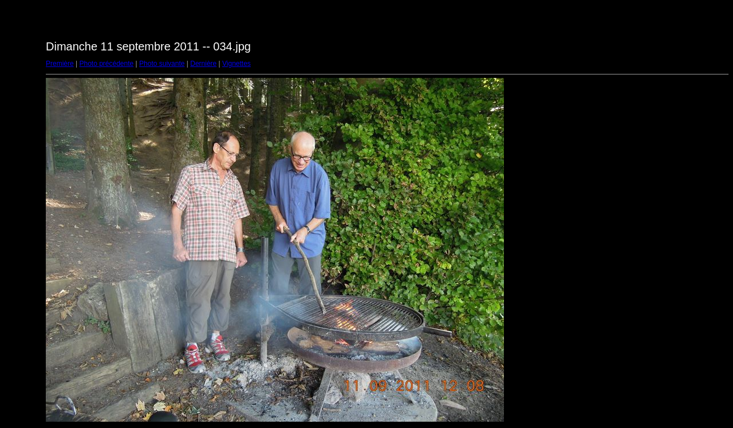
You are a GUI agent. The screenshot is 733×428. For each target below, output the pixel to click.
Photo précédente (106, 64)
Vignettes (236, 64)
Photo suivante (161, 64)
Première (60, 64)
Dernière (203, 64)
